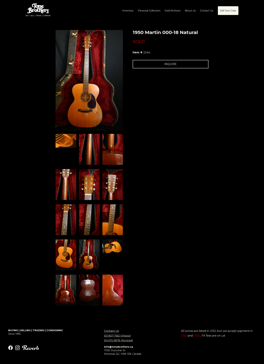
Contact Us (111, 331)
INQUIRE (170, 64)
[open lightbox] (66, 141)
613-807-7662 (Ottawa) (117, 335)
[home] (38, 10)
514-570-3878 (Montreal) (118, 340)
